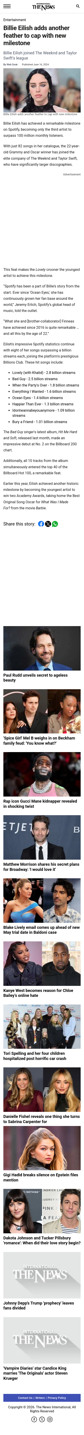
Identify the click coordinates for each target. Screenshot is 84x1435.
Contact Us (25, 1402)
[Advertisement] (42, 219)
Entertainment (14, 20)
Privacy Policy (57, 1402)
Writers (40, 1402)
